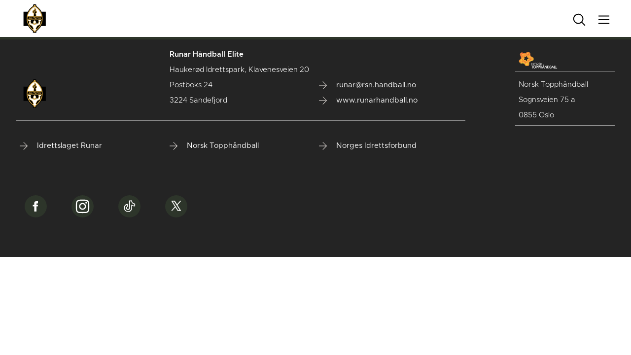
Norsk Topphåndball (214, 146)
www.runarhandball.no (368, 101)
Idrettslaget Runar (61, 146)
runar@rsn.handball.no (367, 85)
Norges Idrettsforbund (368, 146)
